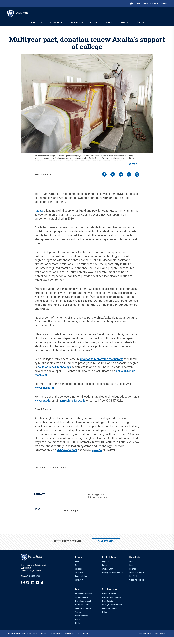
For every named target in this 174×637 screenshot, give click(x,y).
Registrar (105, 561)
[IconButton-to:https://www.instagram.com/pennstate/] (23, 582)
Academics (35, 22)
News (123, 22)
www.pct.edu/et (44, 387)
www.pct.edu (42, 400)
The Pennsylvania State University (19, 633)
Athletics (110, 22)
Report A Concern (158, 3)
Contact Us (79, 580)
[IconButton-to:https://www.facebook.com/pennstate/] (28, 582)
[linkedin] (121, 174)
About (138, 22)
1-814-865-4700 (33, 576)
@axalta (97, 450)
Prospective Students (83, 593)
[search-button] (131, 3)
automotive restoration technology (101, 359)
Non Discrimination (56, 633)
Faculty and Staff (81, 616)
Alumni (77, 619)
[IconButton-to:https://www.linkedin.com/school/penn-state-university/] (33, 582)
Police (104, 612)
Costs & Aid (75, 22)
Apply (145, 3)
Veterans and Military (83, 608)
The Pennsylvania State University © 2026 (152, 633)
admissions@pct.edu (72, 400)
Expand (133, 164)
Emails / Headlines (109, 593)
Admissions (55, 22)
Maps (131, 561)
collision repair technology (54, 367)
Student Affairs (108, 569)
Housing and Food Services (112, 572)
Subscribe (105, 541)
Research (94, 22)
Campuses (79, 572)
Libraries (132, 569)
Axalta (39, 210)
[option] (30, 576)
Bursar (104, 565)
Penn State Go (107, 601)
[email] (129, 174)
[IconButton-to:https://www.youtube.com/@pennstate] (37, 582)
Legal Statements (83, 633)
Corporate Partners (136, 580)
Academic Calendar (136, 572)
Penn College (71, 510)
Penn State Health (82, 576)
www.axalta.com (67, 450)
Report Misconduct (109, 608)
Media (77, 623)
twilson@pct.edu (96, 494)
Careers (78, 565)
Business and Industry (83, 604)
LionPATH (133, 576)
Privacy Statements (40, 633)
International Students (83, 601)
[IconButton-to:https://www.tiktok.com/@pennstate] (42, 582)
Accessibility (69, 633)
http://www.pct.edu (97, 497)
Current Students (81, 597)
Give (138, 3)
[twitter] (112, 174)
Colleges (78, 569)
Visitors (78, 612)
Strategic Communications (112, 604)
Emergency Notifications (111, 597)
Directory (132, 565)
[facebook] (104, 174)
